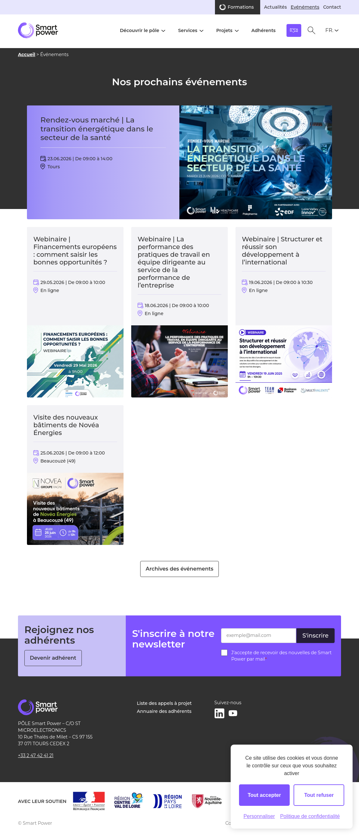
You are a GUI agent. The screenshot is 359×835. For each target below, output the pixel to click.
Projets (224, 30)
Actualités (275, 7)
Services (187, 30)
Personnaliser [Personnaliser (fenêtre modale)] (259, 816)
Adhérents (264, 30)
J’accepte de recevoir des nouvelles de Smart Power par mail (281, 656)
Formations (241, 7)
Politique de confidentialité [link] (310, 816)
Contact (332, 7)
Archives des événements (179, 569)
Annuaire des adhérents (164, 711)
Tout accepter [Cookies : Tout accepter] (264, 795)
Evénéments (305, 7)
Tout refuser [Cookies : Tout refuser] (319, 795)
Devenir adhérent (53, 658)
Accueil (26, 54)
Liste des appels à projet (164, 703)
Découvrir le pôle (139, 30)
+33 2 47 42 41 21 (36, 755)
